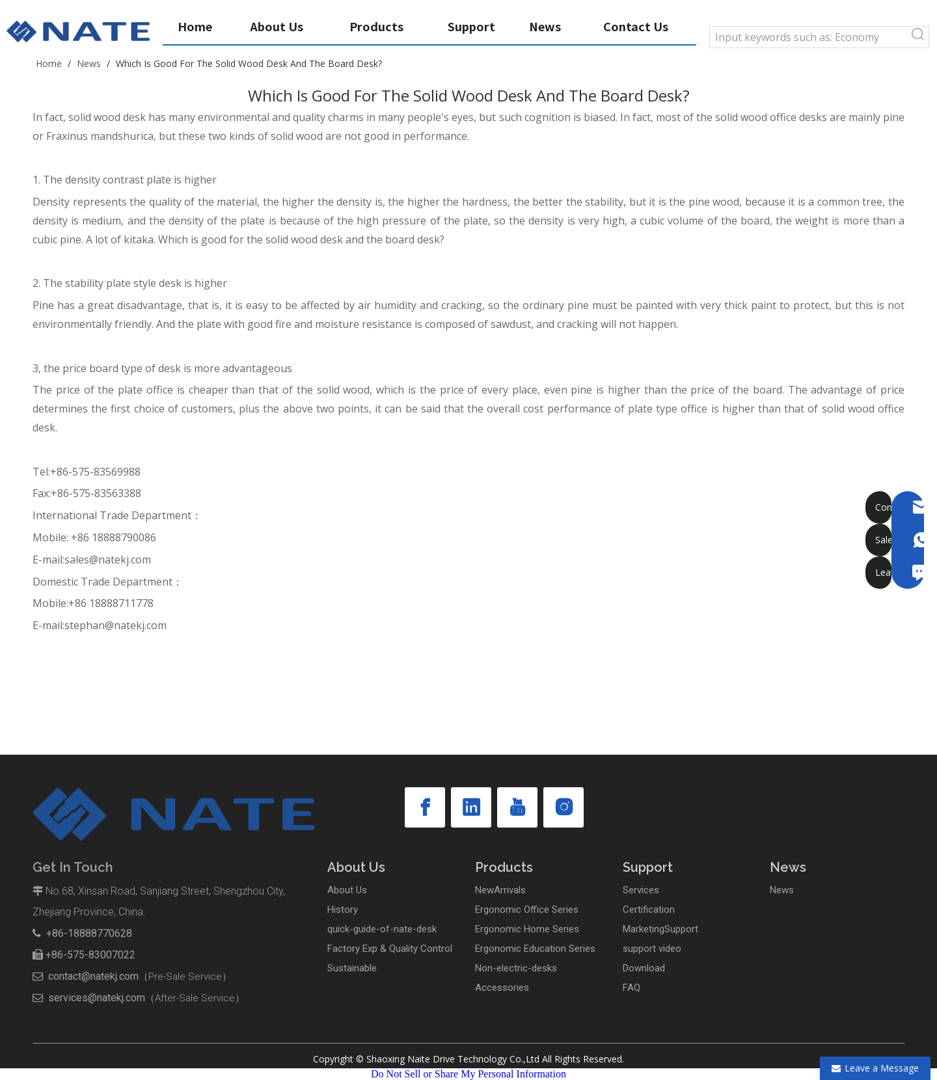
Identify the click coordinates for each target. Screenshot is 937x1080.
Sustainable (352, 968)
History (342, 909)
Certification (649, 909)
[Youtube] (517, 807)
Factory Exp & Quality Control (389, 948)
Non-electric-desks (516, 968)
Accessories (502, 987)
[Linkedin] (471, 807)
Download (644, 968)
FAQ (631, 987)
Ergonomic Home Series (527, 929)
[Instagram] (563, 807)
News (782, 890)
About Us (347, 890)
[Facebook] (425, 807)
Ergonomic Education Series (535, 948)
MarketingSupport (660, 929)
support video (652, 948)
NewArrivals (500, 890)
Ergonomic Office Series (526, 909)
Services (641, 890)
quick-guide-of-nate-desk (382, 929)
